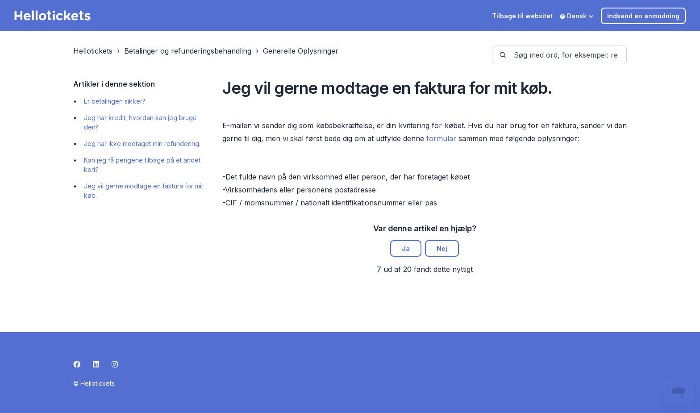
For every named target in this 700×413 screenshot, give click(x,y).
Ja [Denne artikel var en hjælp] (406, 248)
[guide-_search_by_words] (559, 55)
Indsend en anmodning (643, 16)
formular (441, 138)
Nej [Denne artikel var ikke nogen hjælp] (442, 248)
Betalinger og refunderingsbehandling (187, 50)
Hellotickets (92, 50)
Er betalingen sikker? (115, 101)
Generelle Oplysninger (300, 50)
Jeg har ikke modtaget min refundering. (142, 143)
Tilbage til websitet (522, 16)
